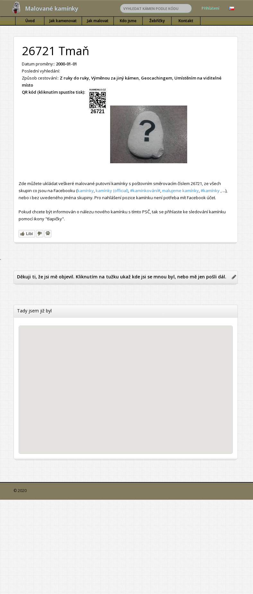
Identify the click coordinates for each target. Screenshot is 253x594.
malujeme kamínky (180, 190)
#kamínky (210, 190)
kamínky (85, 190)
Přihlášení (210, 8)
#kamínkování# (145, 190)
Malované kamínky (51, 8)
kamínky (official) (112, 190)
